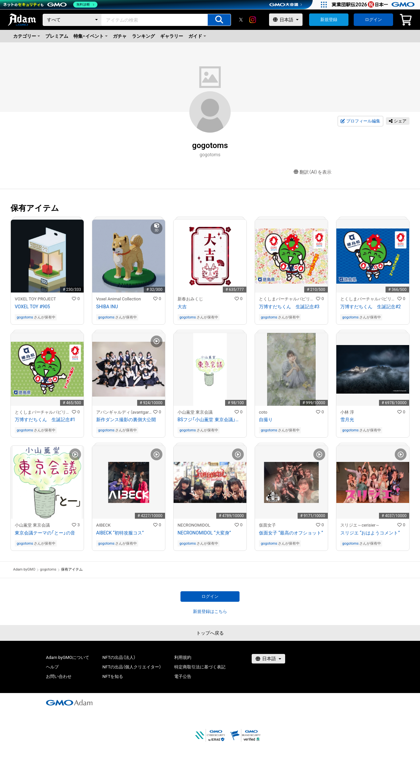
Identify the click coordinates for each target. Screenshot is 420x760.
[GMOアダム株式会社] (69, 703)
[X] (241, 19)
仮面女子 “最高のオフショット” (291, 532)
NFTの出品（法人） (119, 657)
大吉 (182, 306)
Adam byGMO (24, 569)
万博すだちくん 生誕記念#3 (289, 306)
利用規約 (182, 657)
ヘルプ (52, 666)
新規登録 (328, 19)
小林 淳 (347, 412)
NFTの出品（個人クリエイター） (131, 666)
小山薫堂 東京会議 (195, 412)
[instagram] (252, 19)
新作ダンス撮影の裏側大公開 (126, 419)
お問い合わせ (59, 676)
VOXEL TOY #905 (32, 306)
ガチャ (120, 36)
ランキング (143, 36)
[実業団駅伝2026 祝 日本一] (374, 4)
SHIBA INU (107, 306)
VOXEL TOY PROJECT (35, 298)
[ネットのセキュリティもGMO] (50, 4)
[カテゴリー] (72, 20)
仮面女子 (267, 525)
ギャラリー (171, 36)
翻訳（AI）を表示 (312, 172)
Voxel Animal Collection (118, 298)
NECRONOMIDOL (194, 525)
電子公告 (182, 676)
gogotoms (25, 317)
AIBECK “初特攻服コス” (120, 532)
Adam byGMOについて (67, 657)
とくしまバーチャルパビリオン (287, 298)
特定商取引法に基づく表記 (199, 666)
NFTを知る (112, 676)
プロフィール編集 (360, 121)
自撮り (266, 419)
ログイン (373, 19)
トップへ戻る (210, 633)
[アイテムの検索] (219, 20)
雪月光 (347, 419)
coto (263, 412)
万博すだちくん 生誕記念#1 (45, 419)
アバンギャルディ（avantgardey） (124, 412)
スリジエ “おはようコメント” (370, 532)
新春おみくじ (190, 298)
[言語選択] (286, 19)
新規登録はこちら (210, 611)
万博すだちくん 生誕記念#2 (370, 306)
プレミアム (56, 36)
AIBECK (103, 525)
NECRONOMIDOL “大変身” (204, 532)
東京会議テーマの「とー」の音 (45, 532)
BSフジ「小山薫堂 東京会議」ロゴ (210, 419)
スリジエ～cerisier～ (360, 525)
